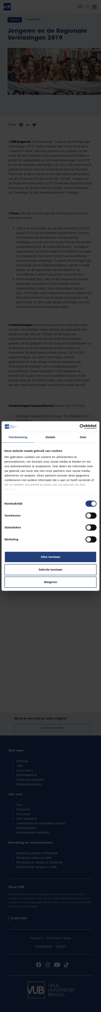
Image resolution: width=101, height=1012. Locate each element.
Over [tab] (83, 437)
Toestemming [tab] (18, 437)
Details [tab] (50, 437)
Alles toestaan (50, 556)
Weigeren (50, 582)
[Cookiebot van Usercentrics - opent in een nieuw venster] (80, 426)
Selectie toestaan (50, 569)
